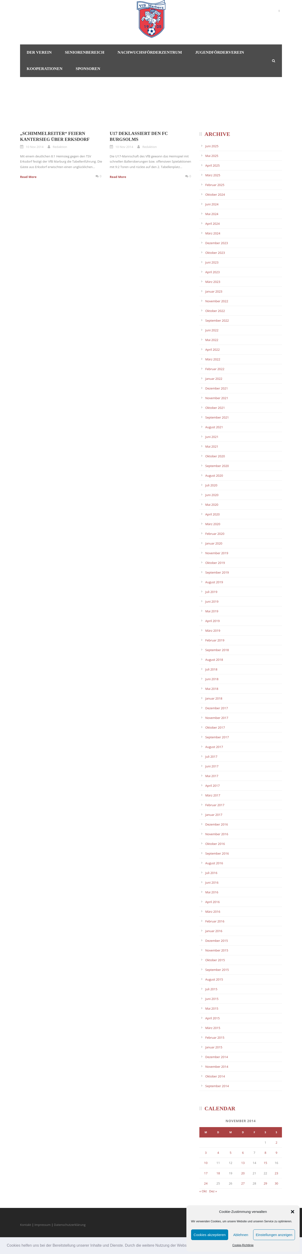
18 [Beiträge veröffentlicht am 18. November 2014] (218, 1173)
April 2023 (212, 272)
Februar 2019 (214, 640)
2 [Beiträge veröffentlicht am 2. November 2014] (276, 1142)
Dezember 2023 (216, 243)
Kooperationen (45, 68)
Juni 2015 (211, 999)
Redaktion (60, 147)
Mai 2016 (211, 892)
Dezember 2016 (216, 824)
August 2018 (214, 659)
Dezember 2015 (216, 940)
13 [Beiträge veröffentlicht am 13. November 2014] (243, 1163)
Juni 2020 (211, 495)
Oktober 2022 (215, 311)
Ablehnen (240, 1235)
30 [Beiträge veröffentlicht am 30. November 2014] (276, 1183)
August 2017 (214, 747)
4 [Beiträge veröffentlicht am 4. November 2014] (218, 1152)
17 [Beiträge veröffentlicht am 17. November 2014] (206, 1173)
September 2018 (217, 650)
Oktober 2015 (215, 960)
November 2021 (216, 398)
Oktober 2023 (215, 253)
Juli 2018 (211, 669)
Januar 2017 (213, 815)
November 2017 (216, 718)
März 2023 (212, 282)
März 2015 (212, 1028)
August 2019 (214, 582)
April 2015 (212, 1018)
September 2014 (217, 1086)
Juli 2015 (211, 989)
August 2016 (214, 863)
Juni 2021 (211, 437)
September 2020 (217, 466)
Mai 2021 (211, 446)
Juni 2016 (211, 882)
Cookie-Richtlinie (243, 1245)
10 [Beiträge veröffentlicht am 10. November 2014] (206, 1163)
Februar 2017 (214, 805)
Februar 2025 (214, 185)
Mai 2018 (211, 689)
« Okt (203, 1191)
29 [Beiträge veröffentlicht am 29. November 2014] (265, 1183)
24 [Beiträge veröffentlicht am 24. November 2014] (206, 1183)
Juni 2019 (211, 601)
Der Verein (39, 52)
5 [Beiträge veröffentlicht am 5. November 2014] (230, 1152)
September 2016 (217, 853)
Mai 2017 (211, 776)
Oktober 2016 (215, 844)
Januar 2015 (213, 1047)
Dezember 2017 (216, 708)
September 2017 (217, 737)
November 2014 (216, 1066)
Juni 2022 (211, 330)
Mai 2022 (211, 340)
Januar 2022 (213, 378)
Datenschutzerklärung (70, 1225)
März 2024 (212, 233)
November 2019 (216, 553)
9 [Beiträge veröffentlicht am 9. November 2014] (276, 1152)
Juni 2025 (211, 146)
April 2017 (212, 785)
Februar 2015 (214, 1037)
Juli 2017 (211, 756)
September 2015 (217, 970)
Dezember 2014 (216, 1057)
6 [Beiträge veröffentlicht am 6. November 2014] (243, 1152)
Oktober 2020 (215, 456)
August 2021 (214, 427)
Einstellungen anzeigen (274, 1235)
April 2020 (212, 514)
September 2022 (217, 320)
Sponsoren (88, 68)
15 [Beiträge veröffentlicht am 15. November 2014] (265, 1163)
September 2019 (217, 572)
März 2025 (212, 175)
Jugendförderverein (219, 52)
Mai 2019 (211, 611)
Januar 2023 (213, 291)
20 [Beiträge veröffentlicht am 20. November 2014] (243, 1173)
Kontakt (25, 1225)
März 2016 (212, 911)
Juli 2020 (211, 485)
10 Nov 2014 (34, 147)
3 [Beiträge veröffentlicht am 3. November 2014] (206, 1152)
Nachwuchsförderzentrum (149, 52)
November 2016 (216, 834)
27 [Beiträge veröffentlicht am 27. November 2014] (243, 1183)
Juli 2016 (211, 873)
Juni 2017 (211, 766)
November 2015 (216, 950)
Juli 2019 (211, 592)
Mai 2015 (211, 1008)
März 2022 (212, 359)
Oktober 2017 (215, 727)
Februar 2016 (214, 921)
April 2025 (212, 165)
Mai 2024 (211, 214)
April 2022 (212, 349)
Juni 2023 (211, 262)
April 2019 (212, 621)
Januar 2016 (213, 931)
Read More (28, 177)
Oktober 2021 (215, 408)
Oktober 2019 (215, 563)
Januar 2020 (213, 543)
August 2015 (214, 979)
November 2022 (216, 301)
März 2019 (212, 630)
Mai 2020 (211, 504)
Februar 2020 (214, 534)
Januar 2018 (213, 698)
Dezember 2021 (216, 388)
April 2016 (212, 902)
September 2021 (217, 417)
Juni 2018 (211, 679)
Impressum (42, 1225)
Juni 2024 (211, 204)
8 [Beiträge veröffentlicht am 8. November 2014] (265, 1152)
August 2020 (214, 475)
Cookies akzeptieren (210, 1235)
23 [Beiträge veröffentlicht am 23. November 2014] (276, 1173)
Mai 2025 (211, 156)
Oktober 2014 (215, 1076)
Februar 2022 (214, 369)
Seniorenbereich (84, 52)
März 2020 (212, 524)
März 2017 (212, 795)
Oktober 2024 (215, 194)
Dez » (213, 1191)
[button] (292, 1211)
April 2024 (212, 223)
